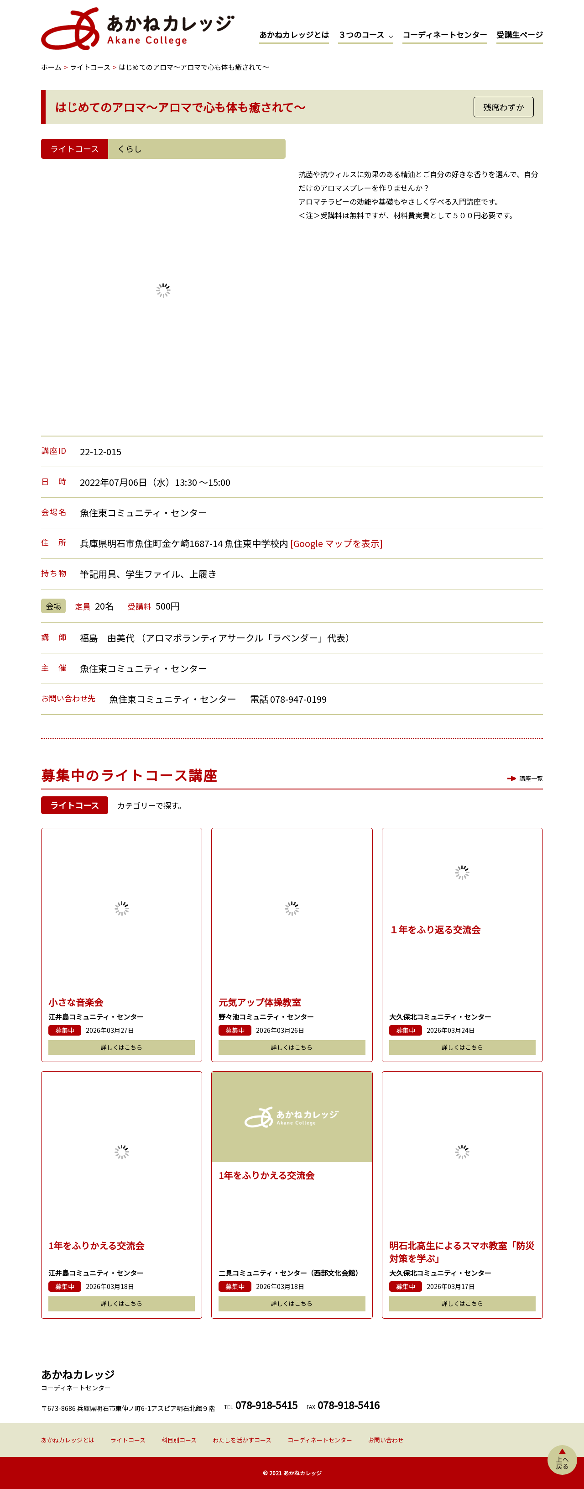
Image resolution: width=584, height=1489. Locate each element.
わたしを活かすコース (242, 1440)
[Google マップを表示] (336, 543)
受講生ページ (519, 34)
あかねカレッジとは (294, 34)
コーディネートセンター (444, 34)
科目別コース (179, 1440)
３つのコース (361, 34)
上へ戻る (562, 1460)
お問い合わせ (386, 1440)
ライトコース (128, 1440)
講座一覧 (531, 778)
